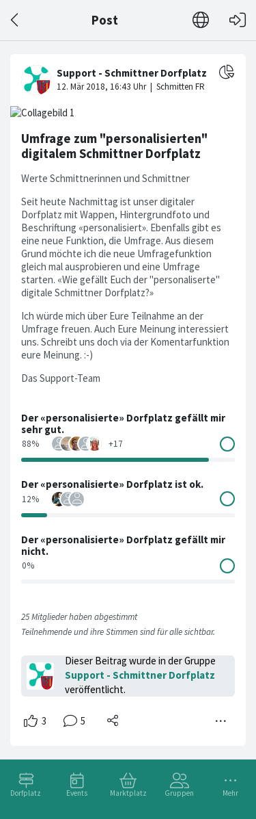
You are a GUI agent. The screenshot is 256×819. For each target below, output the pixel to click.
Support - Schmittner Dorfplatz (140, 674)
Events (76, 793)
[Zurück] (15, 20)
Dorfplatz (25, 793)
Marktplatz (128, 793)
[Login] (237, 20)
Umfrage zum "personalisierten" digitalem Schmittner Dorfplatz (114, 146)
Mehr (230, 793)
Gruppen (179, 793)
